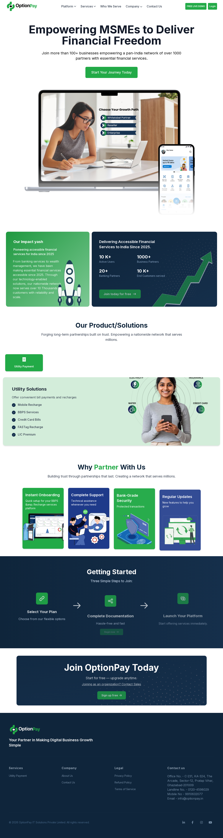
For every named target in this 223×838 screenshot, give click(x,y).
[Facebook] (192, 822)
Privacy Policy (123, 775)
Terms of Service (125, 789)
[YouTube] (210, 822)
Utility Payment (18, 775)
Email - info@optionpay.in (185, 798)
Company (134, 6)
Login (212, 6)
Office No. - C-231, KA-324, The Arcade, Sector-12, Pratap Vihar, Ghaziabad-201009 (190, 780)
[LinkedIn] (183, 822)
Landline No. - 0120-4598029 (188, 789)
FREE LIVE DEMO (196, 6)
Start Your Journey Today (111, 72)
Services (88, 6)
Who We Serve (110, 6)
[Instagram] (201, 822)
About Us (67, 775)
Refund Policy (123, 782)
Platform (68, 6)
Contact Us (154, 6)
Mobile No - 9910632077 (185, 794)
